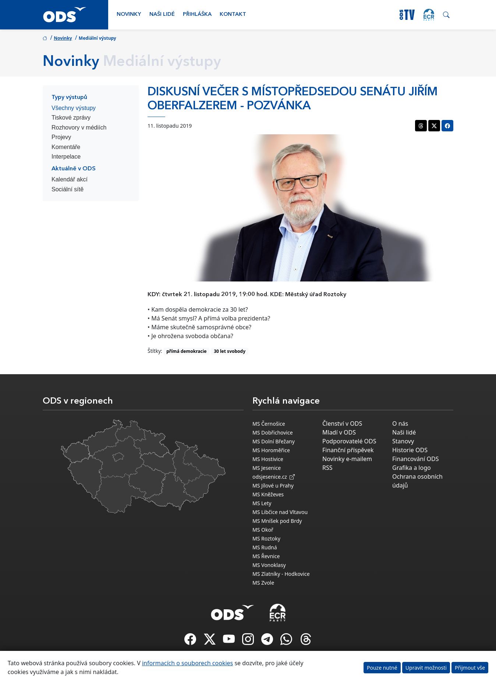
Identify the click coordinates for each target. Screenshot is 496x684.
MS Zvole (263, 582)
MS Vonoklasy (269, 564)
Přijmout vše (470, 667)
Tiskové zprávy (71, 117)
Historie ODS (410, 450)
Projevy (61, 137)
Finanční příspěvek (348, 450)
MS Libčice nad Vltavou (280, 511)
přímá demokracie (186, 351)
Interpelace (66, 156)
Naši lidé (162, 14)
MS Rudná (264, 547)
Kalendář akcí (70, 179)
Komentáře (66, 147)
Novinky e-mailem (347, 459)
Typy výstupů (69, 97)
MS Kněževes (268, 494)
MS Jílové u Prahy (273, 485)
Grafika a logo (411, 468)
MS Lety (261, 503)
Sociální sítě (68, 189)
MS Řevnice (266, 556)
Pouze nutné (382, 667)
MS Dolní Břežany (273, 441)
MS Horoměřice (271, 450)
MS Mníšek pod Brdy (277, 520)
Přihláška (197, 14)
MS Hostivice (267, 459)
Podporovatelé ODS (349, 441)
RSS (327, 468)
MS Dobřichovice (272, 432)
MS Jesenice (266, 467)
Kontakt (233, 14)
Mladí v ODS (339, 432)
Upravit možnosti (426, 667)
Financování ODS (415, 459)
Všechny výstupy (74, 108)
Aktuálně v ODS (74, 169)
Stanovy (403, 441)
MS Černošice (268, 423)
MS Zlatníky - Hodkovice (281, 573)
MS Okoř (262, 529)
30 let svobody (229, 351)
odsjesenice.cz (273, 476)
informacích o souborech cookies (187, 663)
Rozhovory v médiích (79, 127)
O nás (400, 423)
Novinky (129, 14)
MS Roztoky (266, 538)
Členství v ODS (342, 423)
